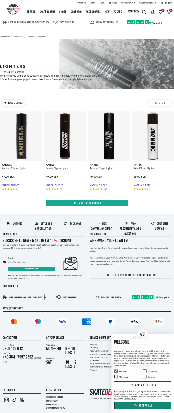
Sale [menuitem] (118, 12)
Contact (93, 370)
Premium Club (98, 234)
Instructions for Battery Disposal (104, 366)
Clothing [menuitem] (76, 12)
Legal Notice (54, 390)
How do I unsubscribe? (19, 278)
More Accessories (87, 203)
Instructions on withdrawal (101, 354)
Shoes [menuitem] (62, 12)
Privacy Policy (52, 401)
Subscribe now (31, 268)
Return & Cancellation (99, 351)
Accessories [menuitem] (93, 12)
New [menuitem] (107, 12)
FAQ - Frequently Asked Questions (130, 229)
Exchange (72, 224)
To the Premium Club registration (130, 275)
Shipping (14, 224)
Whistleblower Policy (55, 408)
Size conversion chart (99, 357)
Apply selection (143, 385)
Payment (93, 344)
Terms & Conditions (54, 397)
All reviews (94, 360)
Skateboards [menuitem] (47, 12)
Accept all (142, 405)
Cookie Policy (51, 405)
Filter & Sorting (12, 103)
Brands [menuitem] (31, 12)
